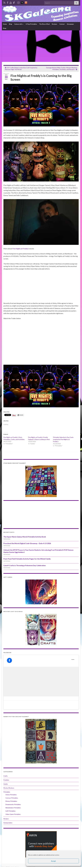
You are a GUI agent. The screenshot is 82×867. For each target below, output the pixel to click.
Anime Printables (11, 795)
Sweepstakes (7, 823)
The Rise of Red (44, 24)
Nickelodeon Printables (13, 808)
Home (5, 24)
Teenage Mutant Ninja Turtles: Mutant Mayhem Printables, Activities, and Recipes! (61, 68)
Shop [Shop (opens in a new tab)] (4, 28)
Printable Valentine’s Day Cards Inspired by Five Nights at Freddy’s (63, 439)
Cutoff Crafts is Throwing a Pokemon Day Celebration (24, 565)
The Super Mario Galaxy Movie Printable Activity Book (24, 537)
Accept (53, 861)
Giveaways (70, 24)
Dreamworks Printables (13, 804)
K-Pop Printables (31, 24)
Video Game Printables (13, 814)
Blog (10, 24)
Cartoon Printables (12, 798)
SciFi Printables (10, 811)
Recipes (54, 24)
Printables (6, 792)
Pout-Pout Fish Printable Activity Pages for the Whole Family (27, 559)
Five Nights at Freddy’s (20, 249)
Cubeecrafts (19, 24)
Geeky (5, 784)
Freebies (6, 780)
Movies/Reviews (8, 788)
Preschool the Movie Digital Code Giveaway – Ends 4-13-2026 (27, 543)
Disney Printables (11, 801)
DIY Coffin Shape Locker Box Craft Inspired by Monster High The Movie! (21, 68)
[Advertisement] (41, 46)
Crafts (5, 776)
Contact (62, 24)
